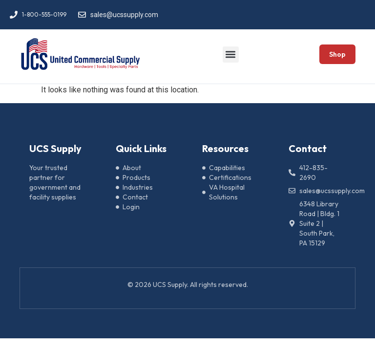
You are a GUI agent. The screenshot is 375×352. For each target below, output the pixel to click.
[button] (231, 54)
